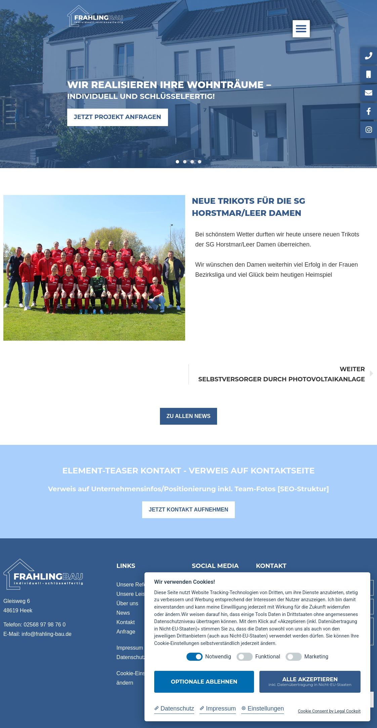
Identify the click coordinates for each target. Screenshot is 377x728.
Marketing (316, 656)
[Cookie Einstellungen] (262, 708)
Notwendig (218, 656)
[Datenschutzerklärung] (174, 708)
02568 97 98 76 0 (45, 624)
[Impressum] (218, 708)
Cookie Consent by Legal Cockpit (329, 711)
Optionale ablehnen (204, 682)
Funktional (267, 656)
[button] (301, 28)
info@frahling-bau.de (47, 634)
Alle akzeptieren (309, 681)
